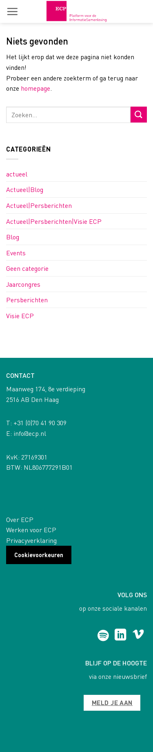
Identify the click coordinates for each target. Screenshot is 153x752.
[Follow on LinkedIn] (120, 635)
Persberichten (27, 299)
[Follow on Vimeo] (138, 635)
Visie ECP (20, 315)
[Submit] (139, 115)
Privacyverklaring (31, 540)
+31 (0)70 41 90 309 (40, 422)
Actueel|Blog (24, 189)
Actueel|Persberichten (39, 205)
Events (16, 252)
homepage (35, 88)
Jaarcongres (23, 284)
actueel (16, 174)
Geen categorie (27, 268)
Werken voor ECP (31, 529)
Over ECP (19, 519)
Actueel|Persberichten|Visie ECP (54, 221)
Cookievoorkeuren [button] (38, 554)
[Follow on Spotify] (103, 635)
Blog (12, 236)
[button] (12, 11)
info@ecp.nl (29, 433)
